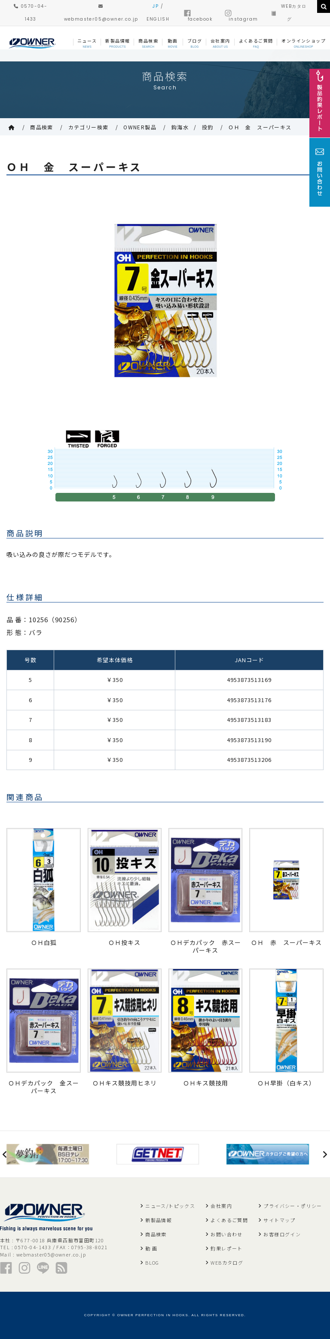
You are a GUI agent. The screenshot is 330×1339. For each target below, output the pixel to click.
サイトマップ (279, 1220)
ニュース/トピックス (170, 1205)
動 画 (151, 1248)
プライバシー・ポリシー (292, 1205)
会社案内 (221, 1205)
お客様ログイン (282, 1234)
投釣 (208, 127)
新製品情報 (158, 1220)
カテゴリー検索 (88, 127)
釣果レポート (226, 1248)
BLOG (152, 1262)
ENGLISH (158, 19)
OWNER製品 (139, 127)
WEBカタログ (227, 1262)
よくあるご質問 (229, 1220)
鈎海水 (180, 127)
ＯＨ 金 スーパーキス (259, 127)
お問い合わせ (226, 1234)
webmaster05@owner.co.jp (51, 1254)
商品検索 (41, 127)
